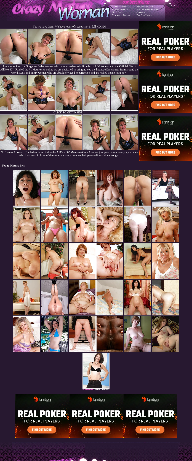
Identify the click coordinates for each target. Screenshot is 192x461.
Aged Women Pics (120, 9)
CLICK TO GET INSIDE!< (69, 112)
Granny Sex (142, 12)
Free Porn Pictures (144, 15)
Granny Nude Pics (120, 6)
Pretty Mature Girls (145, 6)
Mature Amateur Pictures (147, 9)
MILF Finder (117, 12)
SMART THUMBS (102, 390)
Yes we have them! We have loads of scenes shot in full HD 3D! (69, 26)
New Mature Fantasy (121, 15)
